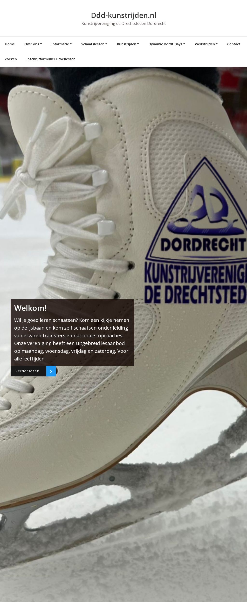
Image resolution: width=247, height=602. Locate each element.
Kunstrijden (126, 44)
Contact (233, 44)
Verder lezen (28, 371)
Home (10, 44)
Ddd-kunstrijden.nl (123, 15)
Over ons (31, 44)
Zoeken (11, 59)
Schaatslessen (92, 44)
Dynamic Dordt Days (165, 44)
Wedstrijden (205, 44)
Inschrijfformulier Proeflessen (51, 59)
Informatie (60, 44)
